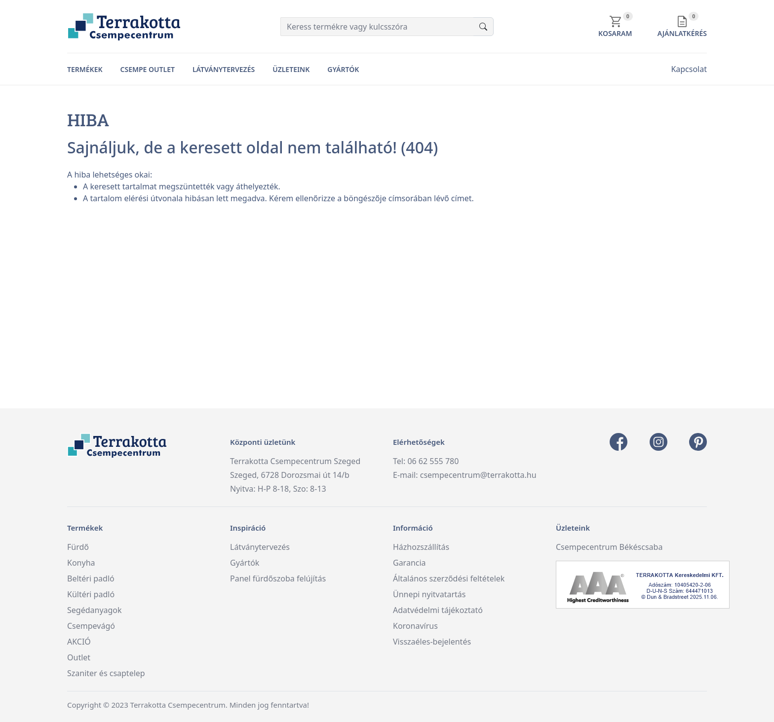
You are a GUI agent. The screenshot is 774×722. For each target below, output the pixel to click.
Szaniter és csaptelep (106, 673)
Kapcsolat (689, 69)
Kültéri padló (91, 594)
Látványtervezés (224, 69)
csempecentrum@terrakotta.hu (478, 474)
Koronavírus (415, 625)
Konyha (81, 562)
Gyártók (343, 69)
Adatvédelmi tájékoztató (438, 610)
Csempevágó (91, 625)
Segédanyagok (94, 610)
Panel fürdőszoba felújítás (278, 578)
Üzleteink (291, 69)
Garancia (409, 562)
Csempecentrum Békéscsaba (609, 547)
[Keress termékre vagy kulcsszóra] (376, 26)
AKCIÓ (79, 641)
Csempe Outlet (147, 69)
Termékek (85, 69)
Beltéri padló (91, 578)
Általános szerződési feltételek (448, 578)
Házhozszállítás (421, 547)
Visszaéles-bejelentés (432, 641)
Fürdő (78, 547)
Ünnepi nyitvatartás (429, 594)
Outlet (78, 657)
